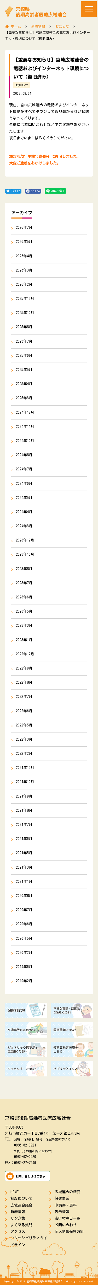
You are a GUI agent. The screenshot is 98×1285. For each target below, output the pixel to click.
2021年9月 (24, 796)
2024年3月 (24, 526)
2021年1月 (24, 881)
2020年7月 (24, 910)
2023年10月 (25, 554)
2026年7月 (24, 227)
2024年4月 (24, 512)
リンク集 (17, 1218)
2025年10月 (25, 313)
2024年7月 (24, 469)
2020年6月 (24, 924)
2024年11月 (25, 426)
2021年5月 (24, 853)
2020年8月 (24, 896)
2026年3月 (24, 270)
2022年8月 (24, 682)
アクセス (17, 1231)
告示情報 (62, 1212)
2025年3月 (24, 398)
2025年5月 (24, 369)
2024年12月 (25, 412)
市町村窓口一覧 (67, 1218)
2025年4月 (24, 384)
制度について (21, 1198)
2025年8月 (24, 327)
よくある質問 (21, 1225)
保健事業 (62, 1198)
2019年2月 (24, 981)
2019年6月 (24, 967)
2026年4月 (24, 256)
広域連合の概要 (67, 1192)
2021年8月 (24, 810)
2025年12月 (25, 298)
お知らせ (21, 85)
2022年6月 (24, 711)
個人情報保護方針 (69, 1231)
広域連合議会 (21, 1205)
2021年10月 (25, 782)
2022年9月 (24, 668)
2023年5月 (24, 611)
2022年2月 (24, 753)
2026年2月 (24, 284)
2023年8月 (24, 569)
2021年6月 (24, 839)
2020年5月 (24, 938)
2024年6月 (24, 483)
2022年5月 (24, 725)
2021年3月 (24, 867)
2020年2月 (24, 952)
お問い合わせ (66, 1225)
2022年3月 (24, 739)
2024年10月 (25, 441)
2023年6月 (24, 597)
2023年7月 (24, 583)
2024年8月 (24, 455)
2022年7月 (24, 696)
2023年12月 (25, 540)
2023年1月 (24, 640)
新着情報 (17, 1212)
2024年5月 (24, 498)
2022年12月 (25, 654)
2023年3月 (24, 625)
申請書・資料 (66, 1205)
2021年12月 (25, 767)
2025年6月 (24, 355)
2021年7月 (24, 824)
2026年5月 (24, 241)
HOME (14, 1192)
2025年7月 (24, 341)
